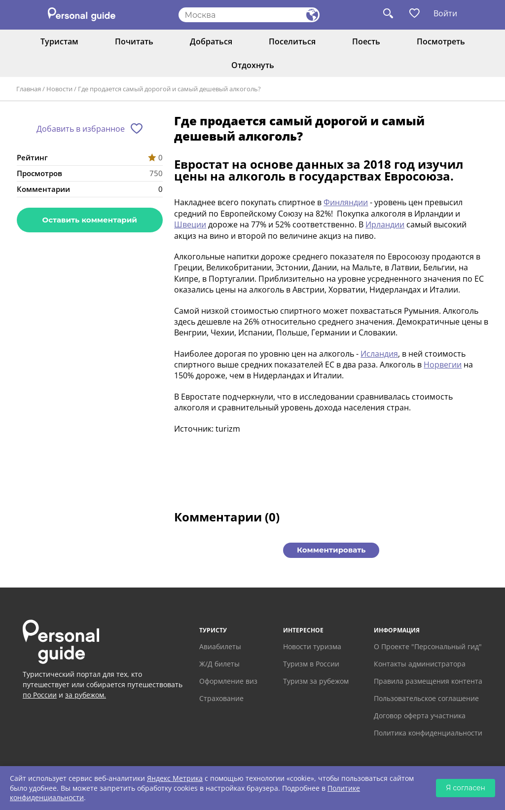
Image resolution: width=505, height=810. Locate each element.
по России (40, 695)
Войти (445, 13)
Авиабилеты (220, 646)
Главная (28, 88)
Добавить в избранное (80, 128)
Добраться (211, 41)
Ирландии (384, 224)
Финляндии (346, 202)
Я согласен (465, 787)
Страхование (221, 698)
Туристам (59, 41)
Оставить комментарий (89, 219)
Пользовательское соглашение (426, 698)
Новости (59, 88)
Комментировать (331, 549)
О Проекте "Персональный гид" (428, 646)
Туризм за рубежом (316, 681)
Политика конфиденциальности (428, 732)
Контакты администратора (420, 663)
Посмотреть (441, 41)
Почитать (134, 41)
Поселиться (292, 41)
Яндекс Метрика (175, 778)
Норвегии (443, 364)
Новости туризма (312, 646)
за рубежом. (85, 695)
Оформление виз (228, 681)
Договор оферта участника (420, 715)
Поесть (366, 41)
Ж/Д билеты (219, 663)
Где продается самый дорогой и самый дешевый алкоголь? (169, 88)
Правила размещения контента (428, 681)
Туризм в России (311, 663)
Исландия (379, 353)
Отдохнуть (252, 65)
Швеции (190, 224)
